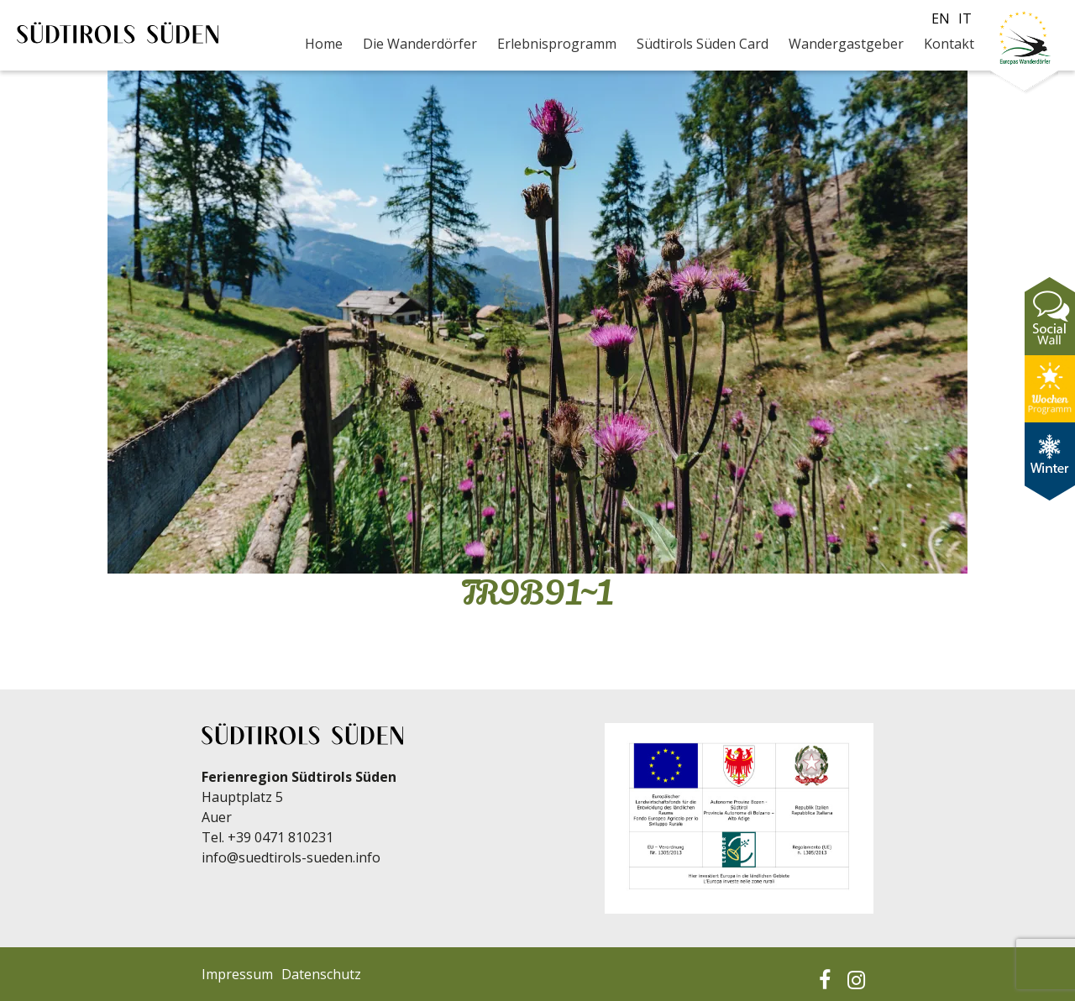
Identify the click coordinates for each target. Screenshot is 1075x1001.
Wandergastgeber (846, 43)
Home (324, 43)
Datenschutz (321, 974)
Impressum (237, 974)
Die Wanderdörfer (420, 43)
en (940, 18)
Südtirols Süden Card (702, 43)
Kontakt (949, 43)
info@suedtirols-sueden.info (291, 857)
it (965, 18)
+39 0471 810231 (280, 837)
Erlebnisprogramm (556, 43)
